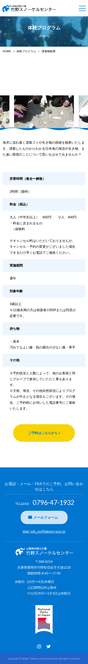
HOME (7, 51)
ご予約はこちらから (43, 433)
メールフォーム (45, 517)
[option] (44, 111)
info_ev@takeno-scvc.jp (48, 531)
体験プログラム (26, 51)
